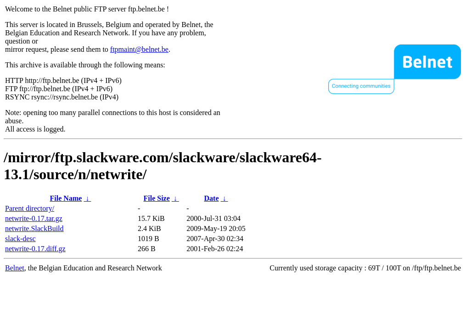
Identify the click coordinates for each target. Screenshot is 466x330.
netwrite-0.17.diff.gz (35, 249)
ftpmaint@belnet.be (139, 49)
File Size (156, 198)
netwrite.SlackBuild (34, 228)
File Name (66, 198)
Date (211, 198)
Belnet (14, 268)
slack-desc (20, 238)
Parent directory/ (29, 208)
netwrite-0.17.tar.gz (33, 218)
